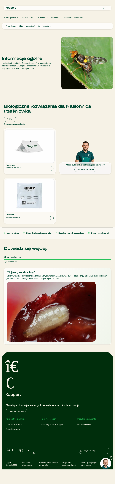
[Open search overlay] (104, 8)
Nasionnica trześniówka (73, 18)
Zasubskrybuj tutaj (17, 411)
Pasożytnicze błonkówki (15, 434)
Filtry (10, 119)
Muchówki (55, 18)
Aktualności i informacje (50, 429)
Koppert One (82, 434)
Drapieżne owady (13, 429)
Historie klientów (84, 425)
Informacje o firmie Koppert (52, 425)
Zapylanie (10, 453)
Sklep (79, 429)
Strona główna (10, 18)
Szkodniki (42, 18)
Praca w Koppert (48, 434)
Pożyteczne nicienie (14, 439)
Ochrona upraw (27, 18)
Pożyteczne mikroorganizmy (17, 443)
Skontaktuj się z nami (85, 169)
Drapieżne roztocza (14, 425)
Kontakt (44, 439)
